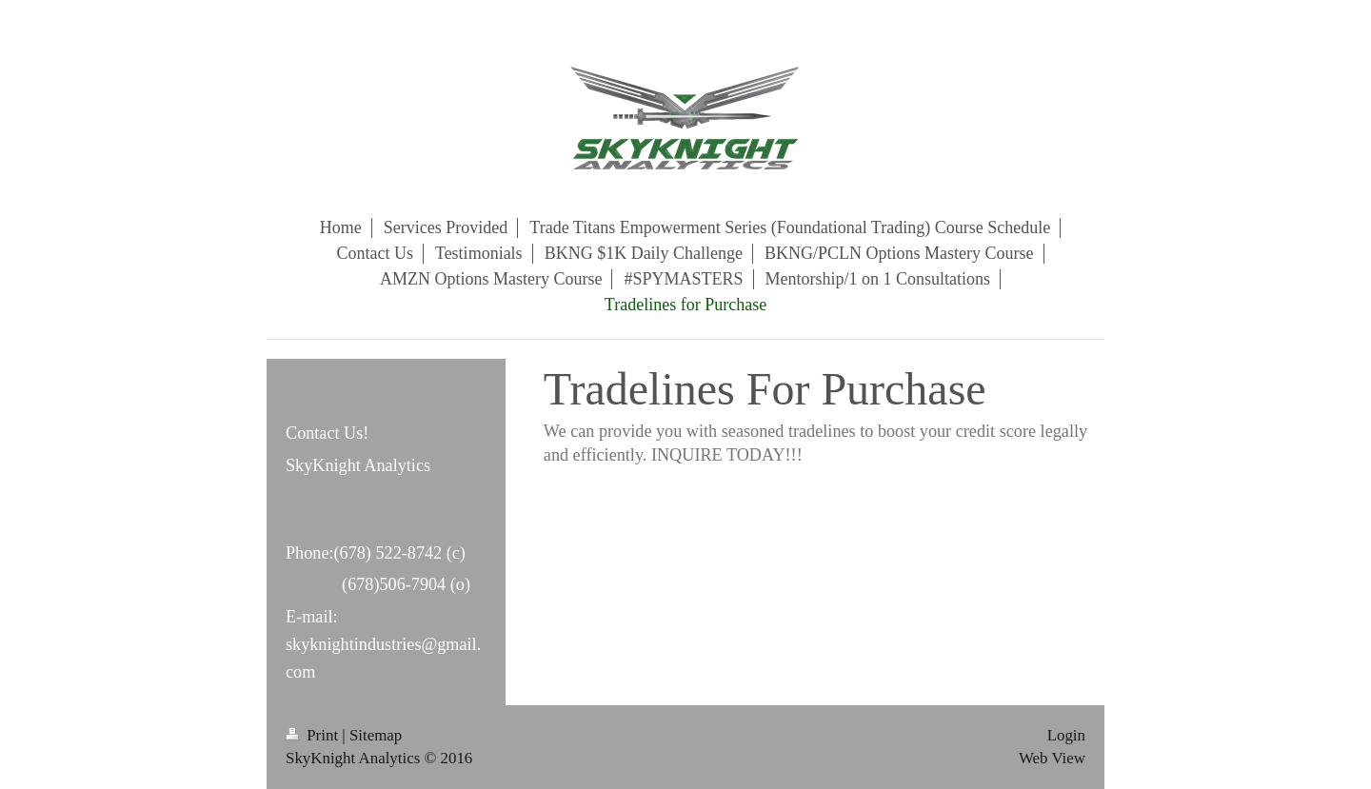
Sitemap (375, 735)
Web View (1052, 758)
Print (314, 735)
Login (1066, 735)
